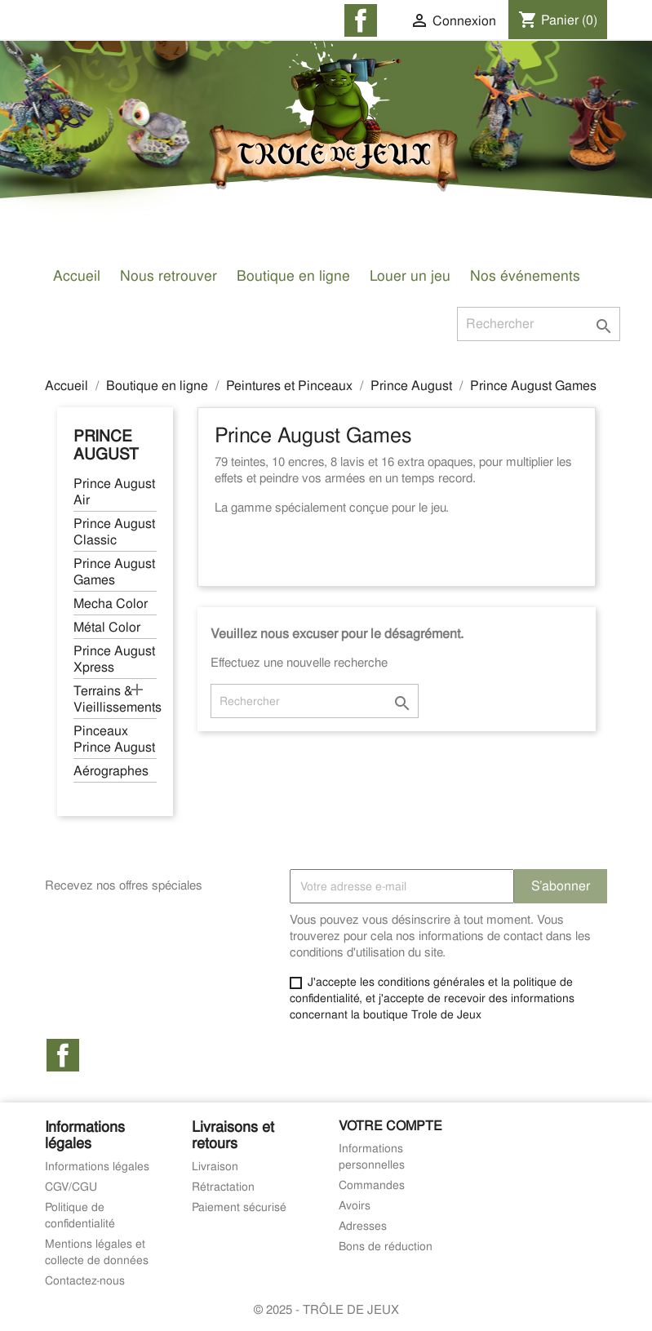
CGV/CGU (71, 1186)
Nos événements (525, 275)
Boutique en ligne (293, 275)
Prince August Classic (114, 532)
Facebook (63, 1055)
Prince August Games (114, 572)
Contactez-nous (85, 1280)
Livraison (215, 1166)
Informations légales (97, 1166)
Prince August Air (114, 492)
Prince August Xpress (114, 659)
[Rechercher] (538, 324)
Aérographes (111, 771)
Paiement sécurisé (239, 1207)
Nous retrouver (168, 275)
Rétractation (223, 1186)
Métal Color (106, 627)
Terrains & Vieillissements (115, 699)
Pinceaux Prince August (114, 739)
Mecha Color (110, 604)
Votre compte (390, 1125)
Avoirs (354, 1205)
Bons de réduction (385, 1246)
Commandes (372, 1185)
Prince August (106, 445)
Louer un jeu (410, 275)
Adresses (363, 1225)
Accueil (76, 275)
